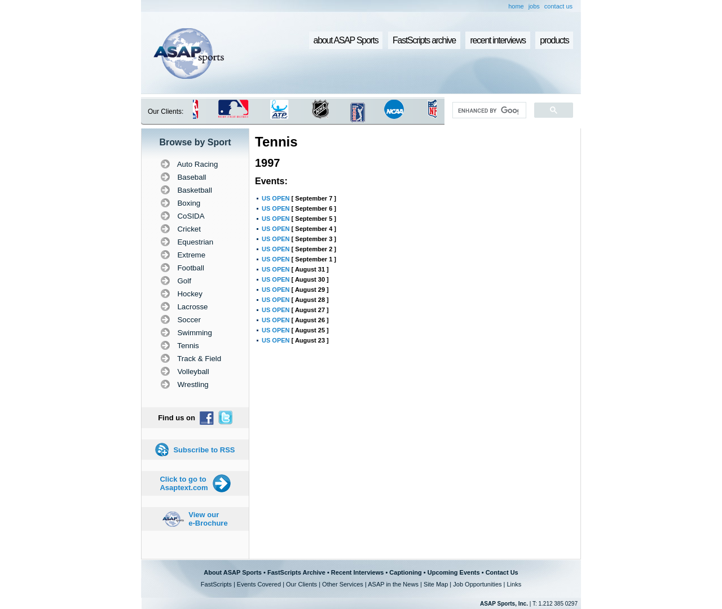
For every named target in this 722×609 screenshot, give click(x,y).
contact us (558, 6)
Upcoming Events (454, 572)
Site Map (436, 584)
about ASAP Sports (346, 40)
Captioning (405, 572)
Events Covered (259, 584)
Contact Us (502, 572)
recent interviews (497, 40)
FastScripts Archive (296, 572)
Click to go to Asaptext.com (184, 483)
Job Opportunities (477, 584)
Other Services (342, 584)
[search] (488, 110)
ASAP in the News (393, 584)
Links (514, 584)
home (516, 6)
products (554, 40)
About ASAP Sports (233, 572)
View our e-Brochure (207, 518)
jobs (534, 6)
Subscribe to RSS (204, 450)
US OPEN (276, 198)
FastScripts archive (424, 40)
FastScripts (216, 584)
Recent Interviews (357, 572)
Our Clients (301, 584)
